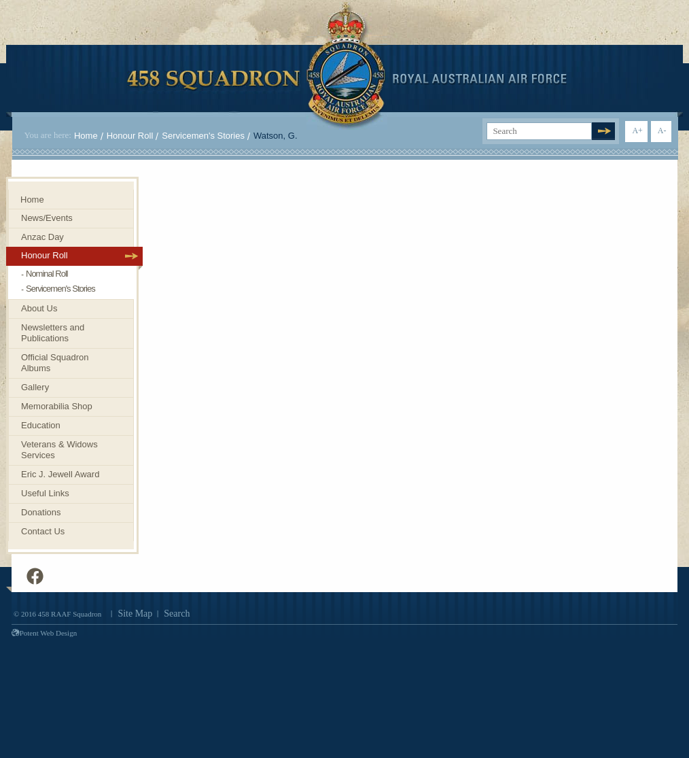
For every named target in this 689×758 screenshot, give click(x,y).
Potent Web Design (44, 633)
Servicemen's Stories (203, 136)
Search (177, 613)
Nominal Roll (47, 274)
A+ (637, 130)
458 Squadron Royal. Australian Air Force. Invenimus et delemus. (346, 66)
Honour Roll (130, 136)
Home (86, 136)
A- (662, 130)
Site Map (135, 613)
